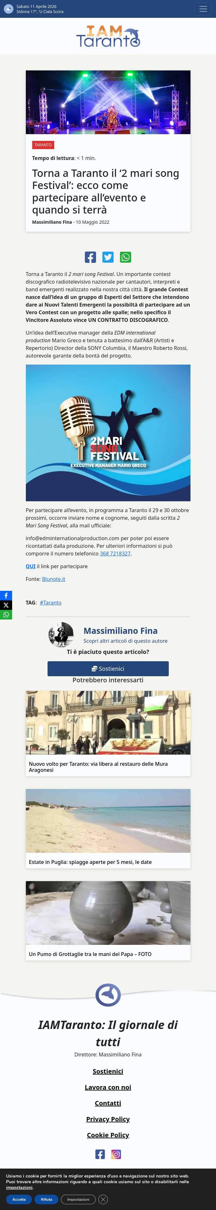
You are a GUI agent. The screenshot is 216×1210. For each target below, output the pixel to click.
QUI (31, 566)
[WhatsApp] (6, 614)
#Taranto (51, 602)
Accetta (19, 1199)
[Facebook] (6, 595)
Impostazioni (78, 1199)
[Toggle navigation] (203, 9)
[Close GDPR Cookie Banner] (103, 1199)
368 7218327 (115, 553)
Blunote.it (53, 579)
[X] (6, 605)
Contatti (108, 1103)
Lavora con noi (108, 1087)
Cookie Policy (108, 1135)
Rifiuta (46, 1199)
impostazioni (19, 1188)
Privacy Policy (108, 1119)
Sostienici (108, 668)
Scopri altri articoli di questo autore (126, 634)
